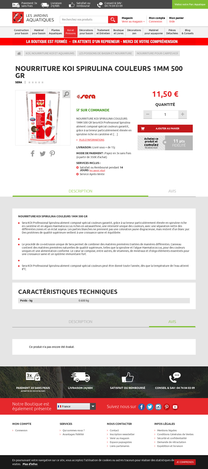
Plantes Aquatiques (55, 32)
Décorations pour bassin (86, 32)
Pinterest (166, 407)
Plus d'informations (90, 140)
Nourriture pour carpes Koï (157, 53)
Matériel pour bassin (38, 32)
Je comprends (185, 462)
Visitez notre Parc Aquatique (190, 4)
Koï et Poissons (71, 32)
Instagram (158, 407)
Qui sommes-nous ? (73, 430)
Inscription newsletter (122, 434)
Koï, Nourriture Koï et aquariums (50, 53)
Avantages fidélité (73, 434)
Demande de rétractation (171, 442)
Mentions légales (167, 430)
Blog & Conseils (188, 32)
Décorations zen (134, 32)
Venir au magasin (119, 438)
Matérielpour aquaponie (154, 32)
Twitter (150, 407)
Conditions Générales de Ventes (175, 434)
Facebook (141, 407)
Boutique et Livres (118, 32)
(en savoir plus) (97, 170)
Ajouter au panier (167, 128)
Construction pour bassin (21, 32)
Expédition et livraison (170, 446)
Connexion (21, 430)
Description (80, 191)
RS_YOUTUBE (175, 407)
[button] (32, 153)
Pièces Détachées (172, 32)
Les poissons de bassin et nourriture (105, 53)
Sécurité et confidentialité (172, 438)
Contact (114, 430)
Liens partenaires (119, 446)
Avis (172, 191)
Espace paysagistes (121, 442)
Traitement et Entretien (103, 32)
